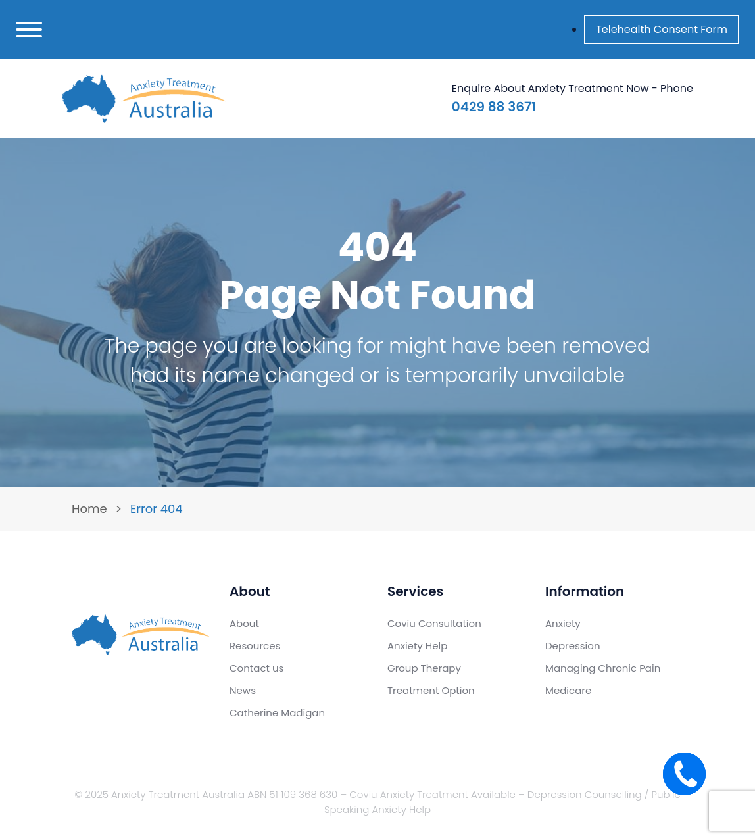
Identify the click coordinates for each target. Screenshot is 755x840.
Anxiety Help (417, 646)
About (244, 623)
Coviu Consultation (434, 623)
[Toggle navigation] (29, 29)
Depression (572, 646)
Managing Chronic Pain (602, 668)
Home (89, 509)
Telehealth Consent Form (661, 29)
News (243, 690)
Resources (255, 646)
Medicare (568, 690)
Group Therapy (424, 668)
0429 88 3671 (494, 106)
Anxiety (563, 623)
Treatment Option (431, 690)
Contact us (256, 668)
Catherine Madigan (277, 713)
